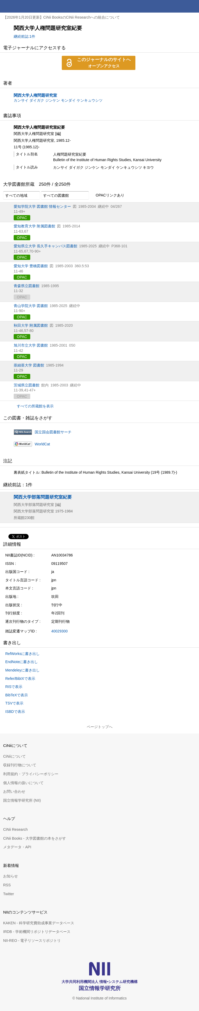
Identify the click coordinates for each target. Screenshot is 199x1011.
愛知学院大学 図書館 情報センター (42, 206)
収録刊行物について (19, 765)
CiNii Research (15, 829)
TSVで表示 (14, 703)
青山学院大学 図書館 (31, 306)
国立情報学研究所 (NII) (22, 800)
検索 (180, 6)
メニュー (192, 6)
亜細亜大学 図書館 (29, 365)
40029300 (59, 631)
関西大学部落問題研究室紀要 (43, 497)
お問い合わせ (14, 791)
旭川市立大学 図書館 (31, 345)
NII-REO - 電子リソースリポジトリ (32, 940)
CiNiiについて (14, 756)
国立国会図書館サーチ (53, 432)
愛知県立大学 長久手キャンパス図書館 (45, 246)
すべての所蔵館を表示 (35, 406)
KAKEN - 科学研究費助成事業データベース (38, 923)
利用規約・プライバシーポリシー (30, 774)
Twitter (8, 894)
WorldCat (42, 444)
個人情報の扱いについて (23, 783)
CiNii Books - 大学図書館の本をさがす (34, 838)
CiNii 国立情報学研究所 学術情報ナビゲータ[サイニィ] (23, 6)
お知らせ (10, 876)
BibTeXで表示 (16, 695)
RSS (7, 885)
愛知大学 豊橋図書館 (31, 266)
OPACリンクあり (107, 195)
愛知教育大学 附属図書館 (34, 226)
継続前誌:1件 (24, 36)
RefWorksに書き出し (22, 654)
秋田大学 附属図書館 (31, 325)
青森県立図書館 (26, 286)
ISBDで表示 (15, 711)
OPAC (22, 218)
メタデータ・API (17, 847)
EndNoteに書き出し (21, 662)
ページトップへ (100, 727)
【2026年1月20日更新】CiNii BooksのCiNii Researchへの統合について (61, 17)
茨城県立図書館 (26, 385)
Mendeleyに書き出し (22, 670)
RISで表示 (13, 687)
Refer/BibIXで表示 (20, 678)
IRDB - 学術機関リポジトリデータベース (36, 932)
